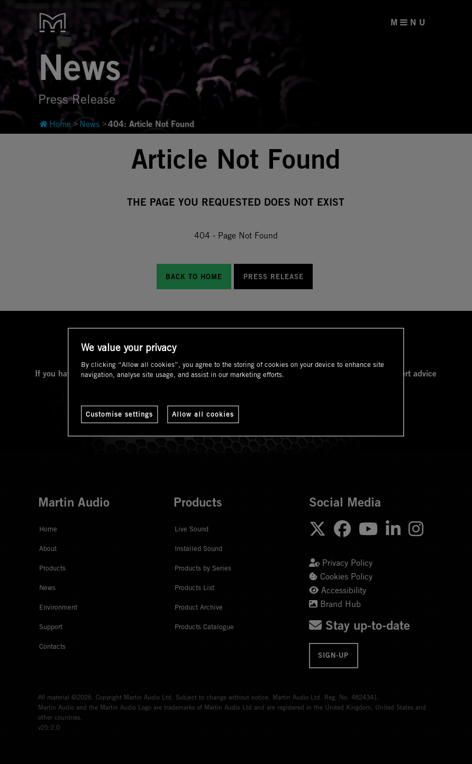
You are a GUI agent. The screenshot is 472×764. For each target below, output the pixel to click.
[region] (236, 382)
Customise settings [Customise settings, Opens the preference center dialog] (119, 414)
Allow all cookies (203, 414)
